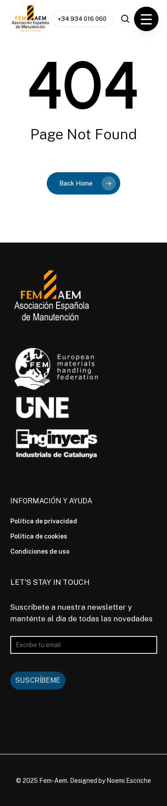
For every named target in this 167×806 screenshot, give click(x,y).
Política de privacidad (43, 521)
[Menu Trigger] (146, 19)
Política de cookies (38, 536)
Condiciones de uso (39, 551)
